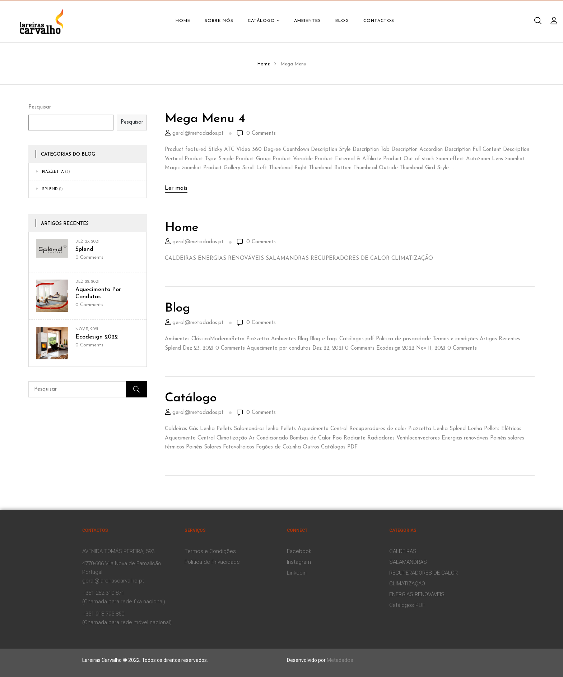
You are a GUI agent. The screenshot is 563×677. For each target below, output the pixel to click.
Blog (177, 308)
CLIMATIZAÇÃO (407, 583)
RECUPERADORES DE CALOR (423, 573)
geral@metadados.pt (198, 133)
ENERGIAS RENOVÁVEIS (417, 594)
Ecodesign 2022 (96, 337)
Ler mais (176, 188)
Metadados (340, 660)
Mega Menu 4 (205, 119)
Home (263, 64)
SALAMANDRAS (408, 562)
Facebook (299, 551)
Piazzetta (53, 172)
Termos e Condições (210, 551)
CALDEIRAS (403, 551)
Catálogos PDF (407, 605)
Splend (50, 189)
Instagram (299, 562)
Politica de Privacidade (212, 562)
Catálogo (191, 398)
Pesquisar (39, 107)
